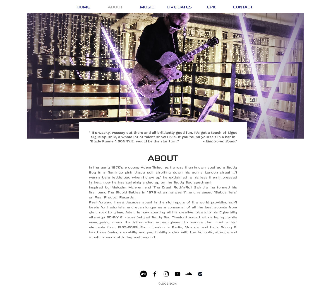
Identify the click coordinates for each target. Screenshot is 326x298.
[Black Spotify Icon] (200, 274)
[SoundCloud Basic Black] (188, 274)
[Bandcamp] (143, 274)
